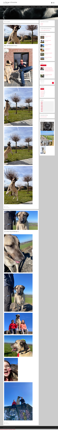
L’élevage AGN (44, 6)
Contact (41, 24)
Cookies (14, 429)
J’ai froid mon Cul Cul (48, 36)
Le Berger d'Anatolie (10, 2)
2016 (42, 111)
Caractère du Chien (26, 6)
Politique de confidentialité (4, 429)
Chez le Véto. (42, 92)
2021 (42, 103)
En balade (6, 422)
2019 (42, 106)
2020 (42, 105)
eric (11, 47)
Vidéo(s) (41, 96)
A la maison (6, 206)
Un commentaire (7, 207)
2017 (42, 109)
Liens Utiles (38, 6)
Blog (4, 6)
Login (53, 6)
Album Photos (33, 6)
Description (12, 6)
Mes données (10, 429)
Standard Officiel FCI (19, 6)
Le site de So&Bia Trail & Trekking (45, 30)
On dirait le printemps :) (11, 231)
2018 (42, 108)
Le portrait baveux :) (47, 48)
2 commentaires (7, 423)
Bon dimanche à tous (10, 45)
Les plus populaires (43, 65)
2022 (42, 102)
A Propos (49, 6)
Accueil (8, 6)
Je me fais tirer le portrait (48, 74)
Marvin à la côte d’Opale (48, 57)
